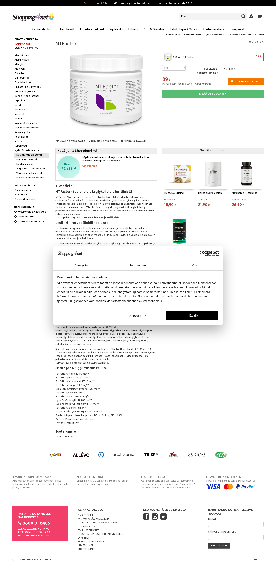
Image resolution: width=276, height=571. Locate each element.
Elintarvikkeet (23, 78)
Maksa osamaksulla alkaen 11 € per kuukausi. (187, 83)
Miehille (19, 109)
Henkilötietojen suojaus (94, 541)
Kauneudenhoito (43, 30)
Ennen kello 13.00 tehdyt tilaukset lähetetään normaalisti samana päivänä (106, 480)
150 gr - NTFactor (212, 57)
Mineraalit (21, 114)
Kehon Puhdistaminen (27, 96)
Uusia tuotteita (26, 48)
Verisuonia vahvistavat (29, 173)
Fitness (133, 30)
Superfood (20, 146)
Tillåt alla (192, 315)
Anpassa (137, 315)
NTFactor (259, 34)
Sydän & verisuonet (214, 34)
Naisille (19, 118)
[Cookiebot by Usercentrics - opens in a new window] (202, 253)
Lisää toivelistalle (70, 141)
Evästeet (83, 537)
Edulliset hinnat (88, 530)
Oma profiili (85, 515)
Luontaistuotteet (92, 30)
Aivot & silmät (23, 55)
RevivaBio (255, 42)
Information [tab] (138, 265)
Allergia (18, 64)
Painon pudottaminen (28, 127)
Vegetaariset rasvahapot (30, 168)
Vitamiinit (21, 194)
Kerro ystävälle (133, 141)
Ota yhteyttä (86, 526)
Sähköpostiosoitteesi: (222, 531)
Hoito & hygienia (25, 91)
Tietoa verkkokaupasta (29, 221)
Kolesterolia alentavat (239, 34)
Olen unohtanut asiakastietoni (98, 522)
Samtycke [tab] (81, 265)
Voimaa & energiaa (26, 199)
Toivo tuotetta (24, 216)
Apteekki (116, 30)
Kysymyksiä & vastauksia (30, 212)
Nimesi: (212, 518)
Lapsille (20, 100)
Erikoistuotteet (23, 82)
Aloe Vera (19, 69)
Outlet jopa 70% (95, 3)
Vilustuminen (23, 190)
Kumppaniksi (85, 545)
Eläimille (19, 73)
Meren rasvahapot (26, 159)
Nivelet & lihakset (25, 123)
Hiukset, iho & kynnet (28, 87)
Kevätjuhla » (90, 166)
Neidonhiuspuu (24, 164)
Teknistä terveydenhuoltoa (30, 179)
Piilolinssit (67, 30)
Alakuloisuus (21, 59)
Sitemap (46, 559)
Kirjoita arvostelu (102, 141)
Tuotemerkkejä (213, 30)
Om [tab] (194, 265)
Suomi (259, 559)
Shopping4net (172, 34)
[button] (260, 16)
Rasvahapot (22, 132)
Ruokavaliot (22, 136)
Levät (17, 105)
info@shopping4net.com (33, 535)
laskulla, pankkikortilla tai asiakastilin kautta (235, 482)
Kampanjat (237, 30)
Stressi (18, 141)
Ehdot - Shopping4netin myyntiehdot (101, 534)
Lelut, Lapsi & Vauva (183, 30)
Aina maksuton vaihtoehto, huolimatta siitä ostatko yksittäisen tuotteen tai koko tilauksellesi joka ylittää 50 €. (41, 482)
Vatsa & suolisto (25, 185)
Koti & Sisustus (153, 30)
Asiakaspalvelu (24, 207)
